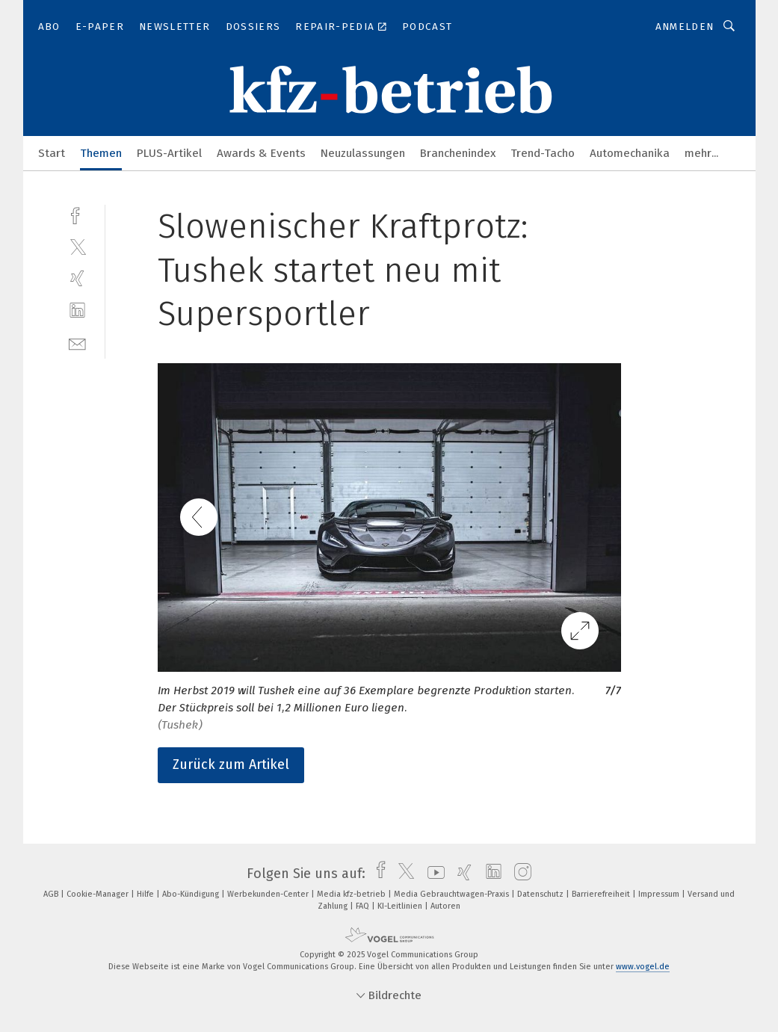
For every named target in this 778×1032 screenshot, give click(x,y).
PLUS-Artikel (169, 153)
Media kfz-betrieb (352, 894)
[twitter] (77, 246)
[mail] (77, 342)
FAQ (363, 906)
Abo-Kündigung (191, 894)
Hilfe (146, 894)
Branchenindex (457, 153)
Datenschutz (541, 894)
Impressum (660, 894)
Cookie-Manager (99, 894)
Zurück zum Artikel (231, 764)
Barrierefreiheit (602, 894)
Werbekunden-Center (269, 894)
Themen (101, 153)
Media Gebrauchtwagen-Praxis (452, 894)
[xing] (77, 278)
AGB (52, 894)
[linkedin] (77, 310)
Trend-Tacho (542, 153)
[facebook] (77, 214)
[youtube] (432, 873)
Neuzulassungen (363, 153)
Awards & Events (261, 153)
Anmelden (684, 26)
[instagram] (519, 873)
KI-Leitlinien (400, 906)
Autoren (445, 906)
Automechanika (630, 153)
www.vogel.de (643, 966)
